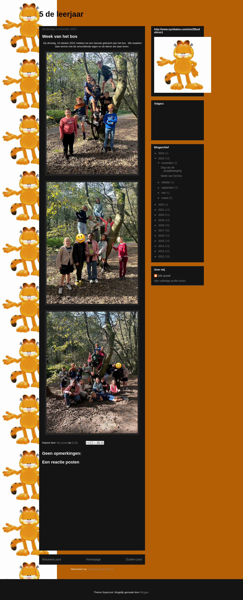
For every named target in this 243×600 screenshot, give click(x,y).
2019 (161, 220)
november (167, 162)
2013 (161, 251)
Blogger (144, 592)
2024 (161, 153)
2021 (161, 209)
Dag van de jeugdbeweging (171, 169)
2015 (161, 240)
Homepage (93, 559)
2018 (161, 225)
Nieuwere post (51, 559)
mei (163, 192)
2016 (161, 235)
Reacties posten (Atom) (101, 569)
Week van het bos (171, 175)
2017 (161, 230)
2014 (161, 246)
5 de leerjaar (61, 14)
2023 (161, 158)
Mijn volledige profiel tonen (170, 280)
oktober (166, 182)
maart (165, 197)
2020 (161, 214)
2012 (161, 256)
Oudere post (134, 559)
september (168, 187)
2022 (161, 204)
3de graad (164, 275)
